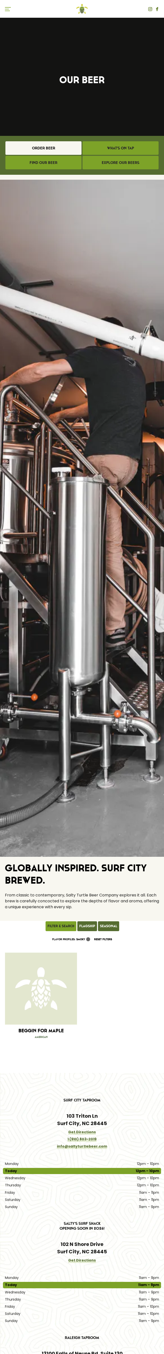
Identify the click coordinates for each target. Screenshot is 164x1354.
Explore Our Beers (120, 162)
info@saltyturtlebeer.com (82, 1146)
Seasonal (108, 926)
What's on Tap (120, 147)
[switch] (10, 9)
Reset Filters (103, 939)
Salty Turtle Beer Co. (82, 9)
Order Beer (43, 147)
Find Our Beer (43, 162)
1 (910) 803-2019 (82, 1139)
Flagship (87, 926)
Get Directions (82, 1132)
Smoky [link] (80, 939)
